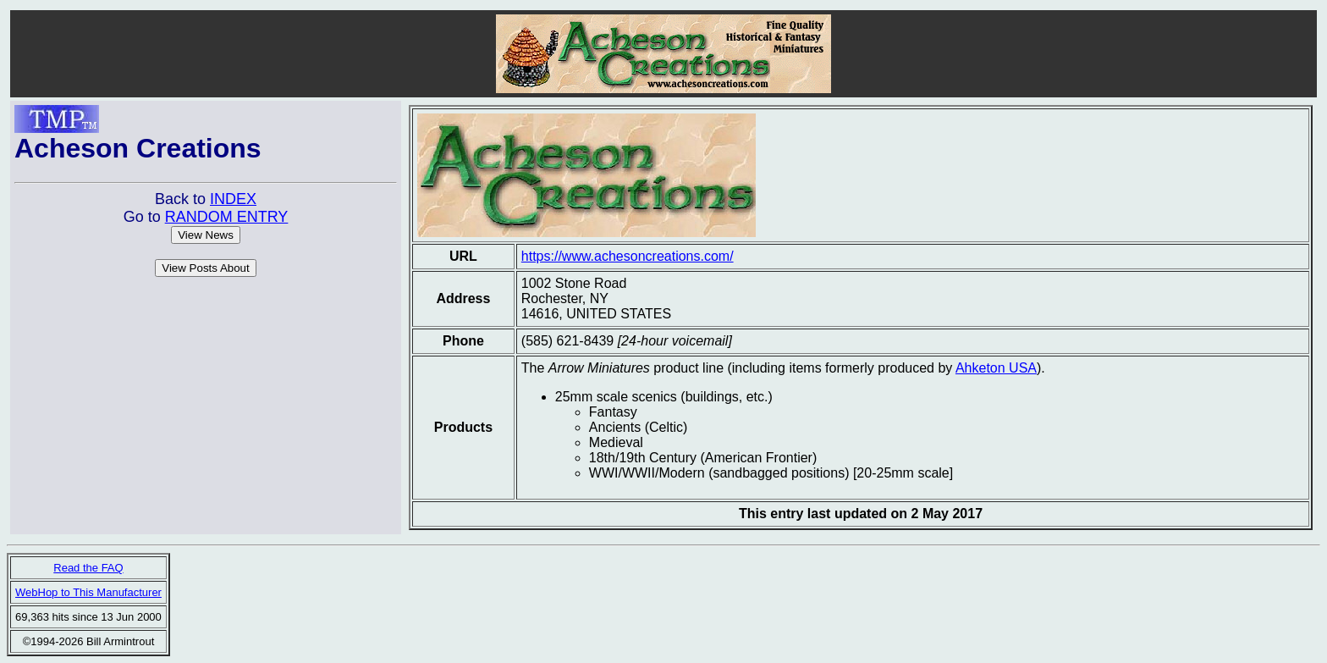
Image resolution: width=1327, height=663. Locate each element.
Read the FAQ (88, 567)
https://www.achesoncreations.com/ (627, 256)
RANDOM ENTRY (227, 216)
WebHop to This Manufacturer (88, 592)
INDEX (233, 199)
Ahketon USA (996, 368)
